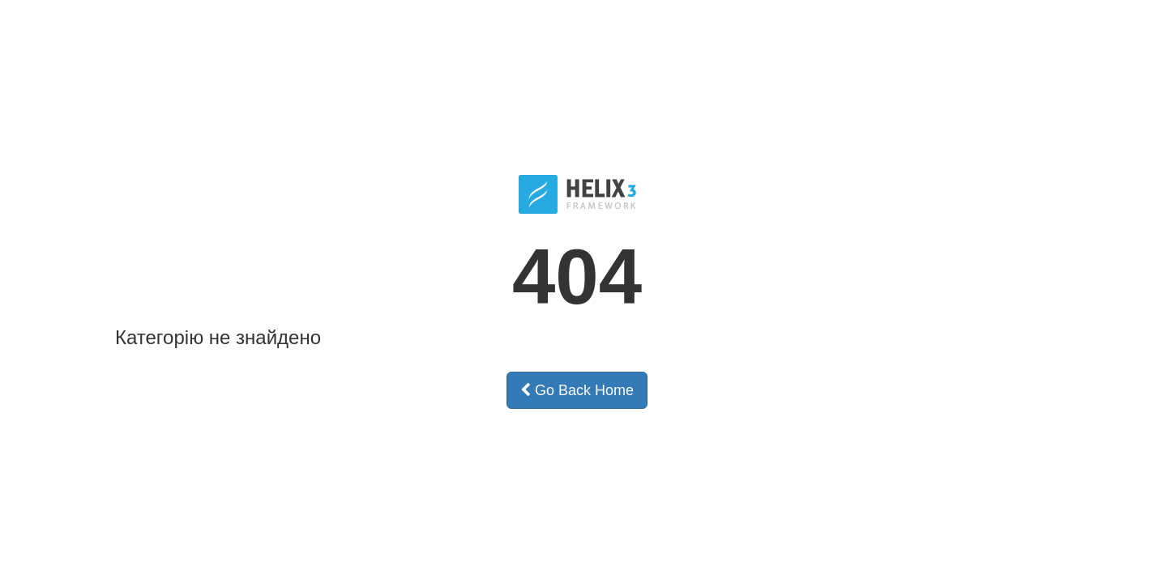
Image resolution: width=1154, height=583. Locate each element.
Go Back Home (577, 390)
